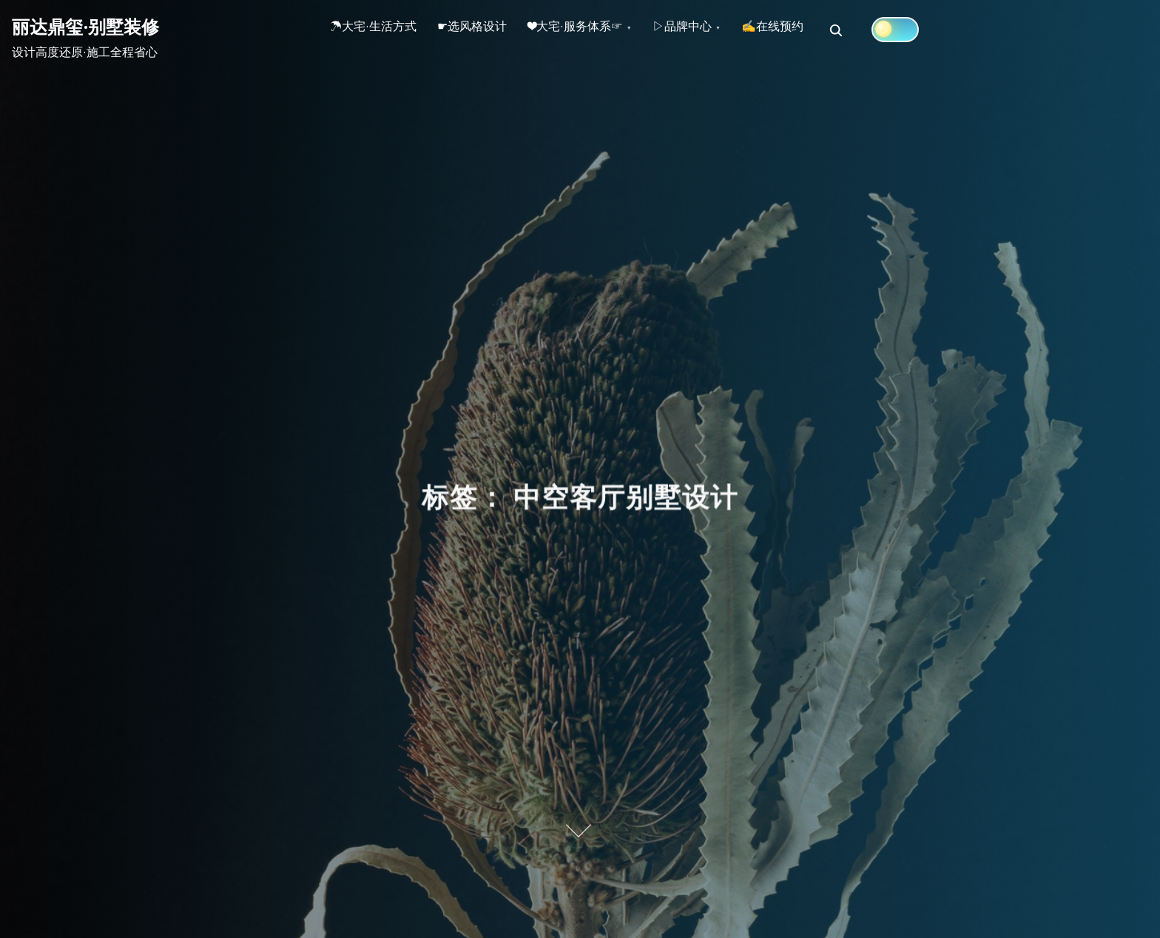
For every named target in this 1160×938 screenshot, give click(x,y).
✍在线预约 (811, 30)
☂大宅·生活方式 (377, 30)
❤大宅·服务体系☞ (597, 30)
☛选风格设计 (485, 30)
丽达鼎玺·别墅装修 (85, 26)
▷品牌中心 (712, 30)
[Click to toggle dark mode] (939, 29)
